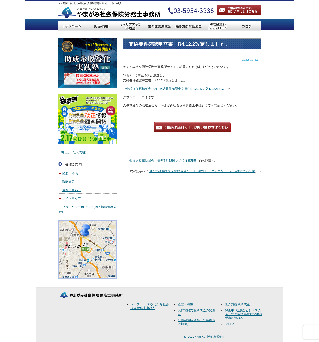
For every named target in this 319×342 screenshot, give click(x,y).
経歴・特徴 (70, 173)
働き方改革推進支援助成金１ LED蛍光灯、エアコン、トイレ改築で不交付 (202, 171)
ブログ (229, 324)
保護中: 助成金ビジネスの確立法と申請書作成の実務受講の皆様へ (243, 314)
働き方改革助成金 (237, 304)
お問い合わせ (71, 190)
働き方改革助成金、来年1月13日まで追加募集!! (162, 160)
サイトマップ (71, 198)
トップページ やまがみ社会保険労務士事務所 (149, 306)
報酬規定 (68, 181)
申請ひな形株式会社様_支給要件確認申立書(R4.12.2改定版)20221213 (176, 88)
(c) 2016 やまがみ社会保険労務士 (204, 336)
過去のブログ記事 (73, 153)
